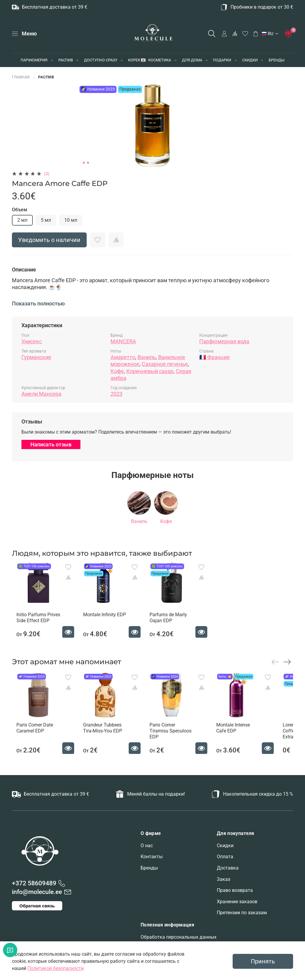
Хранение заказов (237, 901)
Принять (263, 961)
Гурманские (36, 357)
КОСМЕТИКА (159, 60)
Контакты (152, 857)
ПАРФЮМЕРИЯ (34, 60)
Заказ (223, 879)
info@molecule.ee (37, 891)
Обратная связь (37, 905)
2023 (116, 394)
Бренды (149, 868)
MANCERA (123, 341)
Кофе (117, 371)
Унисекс (31, 341)
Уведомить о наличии (49, 239)
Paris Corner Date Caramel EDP (30, 739)
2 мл (22, 220)
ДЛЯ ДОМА (192, 60)
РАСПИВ (65, 60)
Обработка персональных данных (179, 937)
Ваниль (147, 357)
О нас (147, 845)
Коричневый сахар (149, 371)
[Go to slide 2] (88, 163)
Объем (19, 209)
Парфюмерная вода (224, 341)
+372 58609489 (34, 883)
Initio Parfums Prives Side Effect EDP (34, 623)
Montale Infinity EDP (106, 620)
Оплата (225, 857)
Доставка (228, 868)
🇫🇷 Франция (214, 357)
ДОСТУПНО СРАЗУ (100, 60)
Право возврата (235, 890)
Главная (21, 77)
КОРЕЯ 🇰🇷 (137, 60)
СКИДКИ (250, 60)
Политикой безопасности (55, 968)
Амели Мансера (41, 394)
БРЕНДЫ (276, 60)
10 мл (70, 220)
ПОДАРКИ (222, 60)
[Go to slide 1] (84, 163)
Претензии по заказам (242, 913)
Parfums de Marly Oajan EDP (175, 623)
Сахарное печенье (165, 364)
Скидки (225, 845)
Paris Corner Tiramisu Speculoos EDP (180, 739)
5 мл (46, 220)
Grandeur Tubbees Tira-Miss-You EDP (109, 739)
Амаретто (123, 357)
